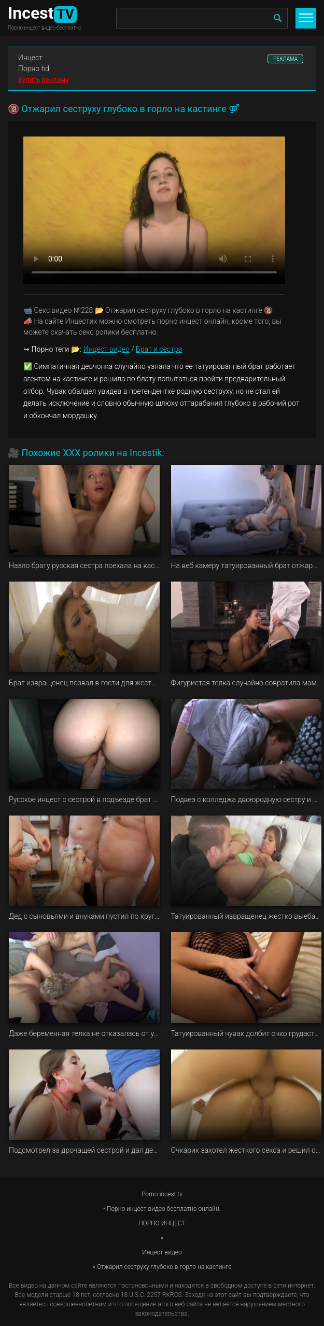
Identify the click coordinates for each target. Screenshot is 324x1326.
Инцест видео (106, 349)
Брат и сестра (159, 349)
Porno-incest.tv (162, 1194)
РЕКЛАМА (285, 59)
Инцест (30, 57)
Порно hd (33, 68)
